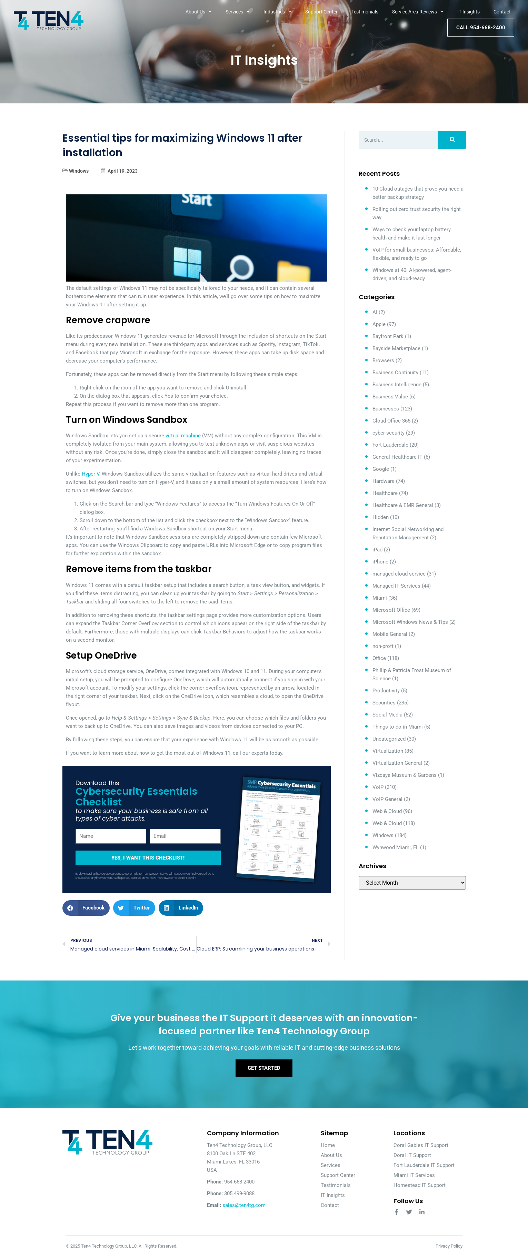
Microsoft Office (391, 610)
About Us (199, 12)
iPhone (380, 562)
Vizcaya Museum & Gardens (404, 775)
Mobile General (389, 634)
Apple (379, 324)
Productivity (386, 691)
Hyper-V (90, 474)
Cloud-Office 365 (391, 421)
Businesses (385, 409)
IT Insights (468, 11)
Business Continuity (395, 372)
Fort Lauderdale (390, 445)
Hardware (383, 481)
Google (380, 469)
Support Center (321, 11)
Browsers (383, 360)
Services (238, 12)
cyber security (388, 433)
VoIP (377, 787)
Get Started (264, 1071)
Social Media (387, 715)
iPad (377, 550)
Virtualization (387, 751)
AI (374, 312)
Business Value (390, 397)
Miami (379, 598)
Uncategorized (389, 739)
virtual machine (183, 436)
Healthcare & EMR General (402, 505)
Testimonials (364, 11)
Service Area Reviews (418, 12)
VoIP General (387, 799)
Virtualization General (397, 763)
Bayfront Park (388, 336)
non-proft (382, 646)
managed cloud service (399, 574)
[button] (86, 908)
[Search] (452, 140)
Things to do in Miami (397, 727)
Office (379, 658)
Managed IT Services (396, 586)
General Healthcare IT (397, 457)
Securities (384, 703)
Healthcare (385, 493)
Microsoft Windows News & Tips (410, 622)
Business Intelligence (396, 385)
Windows (79, 171)
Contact (502, 11)
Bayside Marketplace (396, 348)
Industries (277, 12)
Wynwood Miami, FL (395, 847)
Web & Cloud (387, 811)
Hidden (380, 517)
